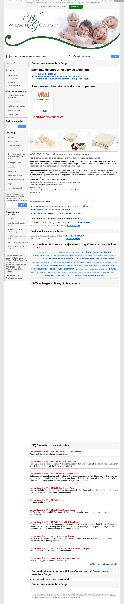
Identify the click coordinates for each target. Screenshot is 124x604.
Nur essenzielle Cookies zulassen (53, 7)
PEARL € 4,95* (84, 223)
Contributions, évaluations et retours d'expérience (60, 79)
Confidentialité (12, 276)
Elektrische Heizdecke (15, 146)
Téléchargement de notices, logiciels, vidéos (57, 76)
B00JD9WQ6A (66, 209)
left (31, 141)
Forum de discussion (14, 110)
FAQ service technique (15, 102)
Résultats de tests (13, 114)
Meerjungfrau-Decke (14, 163)
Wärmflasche (12, 171)
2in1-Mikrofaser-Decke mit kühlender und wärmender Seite (16, 156)
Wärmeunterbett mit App (16, 179)
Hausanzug (11, 137)
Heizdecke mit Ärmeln (15, 175)
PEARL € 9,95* (73, 226)
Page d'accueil (74, 56)
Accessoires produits (14, 86)
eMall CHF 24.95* (57, 213)
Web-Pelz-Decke (13, 141)
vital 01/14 (43, 111)
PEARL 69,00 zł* (76, 213)
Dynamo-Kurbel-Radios (18, 242)
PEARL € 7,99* (42, 209)
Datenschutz (94, 3)
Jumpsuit (10, 184)
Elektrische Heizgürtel (15, 188)
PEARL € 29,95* (77, 236)
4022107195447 (56, 209)
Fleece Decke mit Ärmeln (81, 206)
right (118, 141)
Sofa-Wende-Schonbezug (15, 150)
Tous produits (12, 82)
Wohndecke (11, 167)
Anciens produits (13, 79)
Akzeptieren (75, 7)
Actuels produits (13, 75)
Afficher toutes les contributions (105, 564)
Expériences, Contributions (16, 106)
